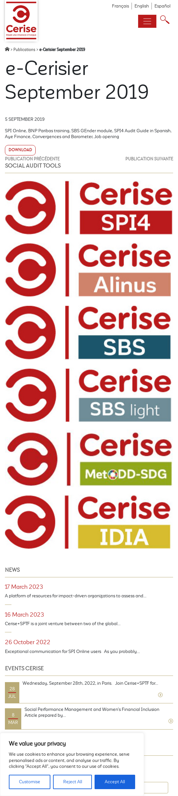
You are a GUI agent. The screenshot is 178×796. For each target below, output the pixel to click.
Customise (29, 781)
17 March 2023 (24, 587)
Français (120, 6)
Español (162, 6)
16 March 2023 (24, 614)
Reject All (72, 781)
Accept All (115, 781)
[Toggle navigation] (147, 21)
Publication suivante (149, 159)
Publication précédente (32, 159)
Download (20, 150)
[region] (72, 764)
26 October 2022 (27, 642)
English (141, 6)
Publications (24, 49)
